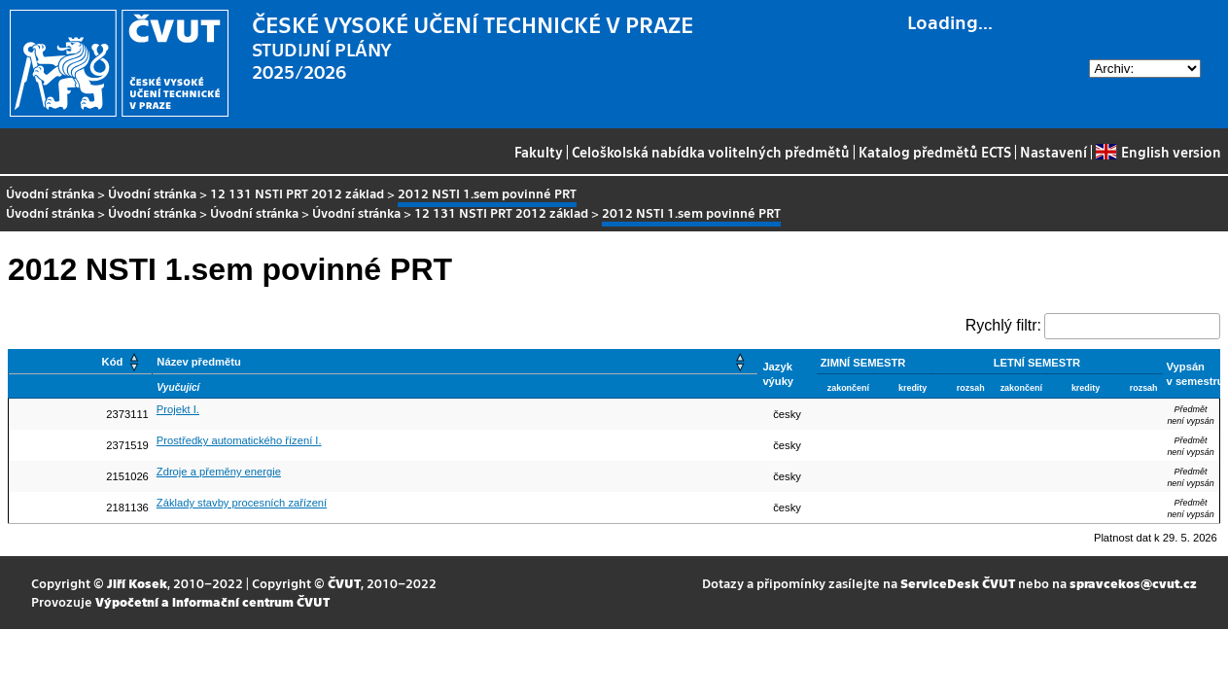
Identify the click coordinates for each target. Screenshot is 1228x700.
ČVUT (344, 583)
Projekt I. (178, 409)
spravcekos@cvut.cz (1133, 583)
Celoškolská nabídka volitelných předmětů (711, 151)
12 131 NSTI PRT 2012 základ (297, 193)
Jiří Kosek (137, 583)
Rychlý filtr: (1003, 325)
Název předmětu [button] (198, 362)
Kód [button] (112, 362)
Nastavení (1053, 151)
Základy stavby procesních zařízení (242, 502)
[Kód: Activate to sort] (81, 362)
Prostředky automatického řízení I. (239, 440)
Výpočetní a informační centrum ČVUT (212, 601)
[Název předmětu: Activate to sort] (455, 362)
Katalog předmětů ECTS (935, 151)
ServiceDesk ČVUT (957, 583)
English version (1158, 151)
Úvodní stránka (50, 193)
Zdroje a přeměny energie (219, 471)
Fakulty (538, 151)
